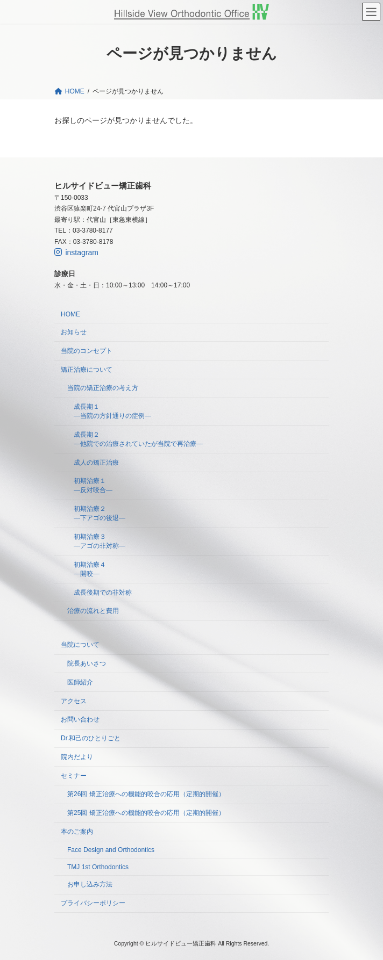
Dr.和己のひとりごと (90, 738)
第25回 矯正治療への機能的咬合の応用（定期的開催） (146, 813)
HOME (70, 314)
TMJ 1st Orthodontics (98, 866)
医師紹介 (80, 682)
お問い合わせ (80, 719)
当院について (80, 644)
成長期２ (138, 439)
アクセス (74, 700)
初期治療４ (90, 569)
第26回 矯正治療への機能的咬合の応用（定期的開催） (146, 794)
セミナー (74, 775)
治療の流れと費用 (93, 611)
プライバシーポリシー (93, 903)
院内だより (77, 757)
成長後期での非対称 (103, 592)
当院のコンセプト (86, 351)
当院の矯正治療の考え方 (102, 388)
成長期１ (112, 411)
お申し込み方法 (89, 884)
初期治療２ (99, 513)
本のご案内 (77, 831)
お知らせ (74, 332)
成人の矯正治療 (96, 462)
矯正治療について (86, 369)
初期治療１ (93, 485)
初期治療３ (99, 541)
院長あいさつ (86, 663)
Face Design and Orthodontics (110, 850)
